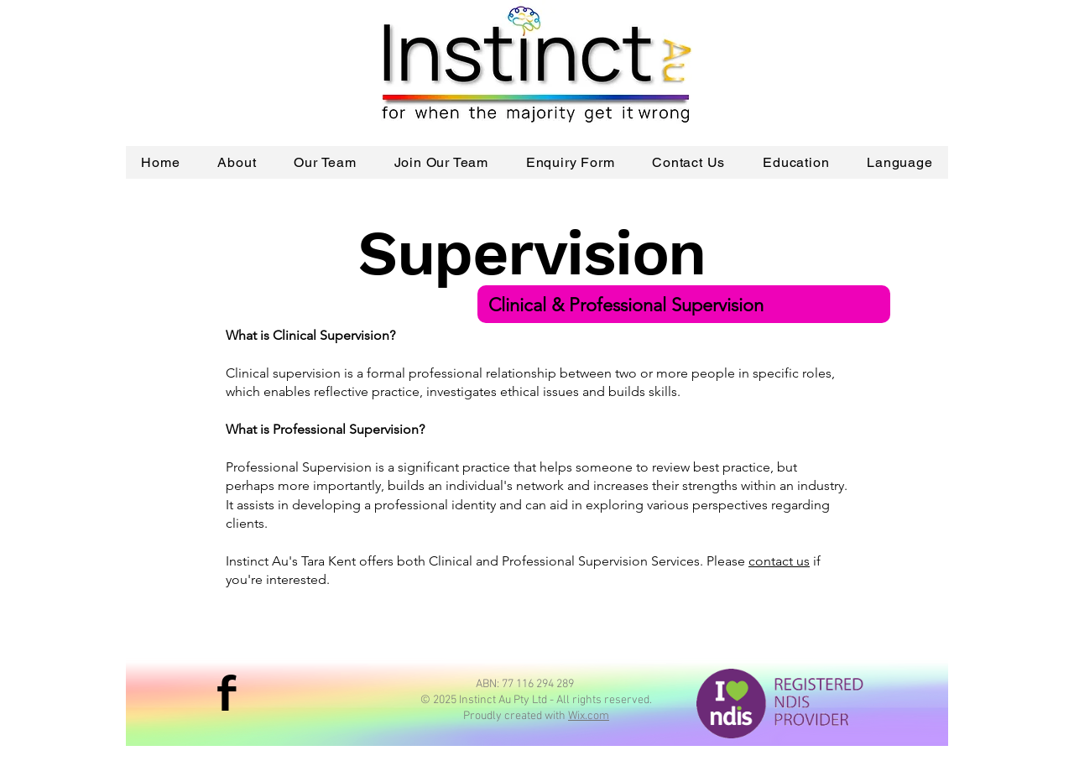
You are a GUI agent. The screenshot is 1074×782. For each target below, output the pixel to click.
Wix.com (588, 716)
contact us (779, 561)
